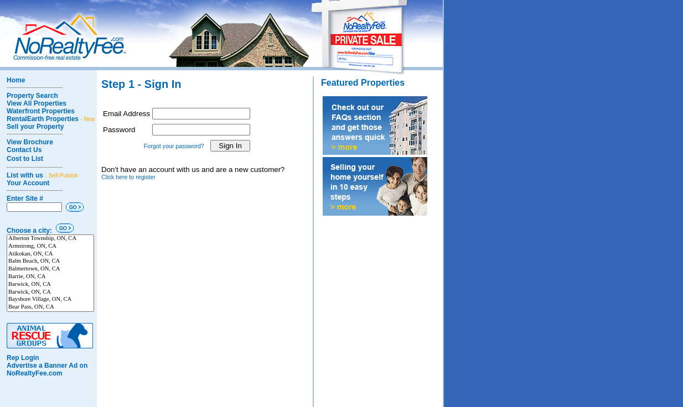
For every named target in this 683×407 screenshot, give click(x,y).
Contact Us (24, 150)
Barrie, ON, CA (50, 277)
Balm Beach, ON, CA (50, 261)
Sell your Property (35, 127)
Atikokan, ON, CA (50, 254)
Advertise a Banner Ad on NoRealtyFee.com (47, 369)
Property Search (32, 96)
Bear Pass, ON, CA (50, 307)
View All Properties (36, 103)
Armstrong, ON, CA (50, 247)
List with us (42, 175)
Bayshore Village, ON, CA (50, 300)
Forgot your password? (174, 146)
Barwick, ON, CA (50, 285)
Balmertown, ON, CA (50, 269)
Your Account (28, 183)
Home (16, 80)
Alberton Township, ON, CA (50, 239)
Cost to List (25, 159)
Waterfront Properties (41, 111)
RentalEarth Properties (51, 119)
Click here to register (128, 177)
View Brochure (30, 142)
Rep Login (23, 358)
